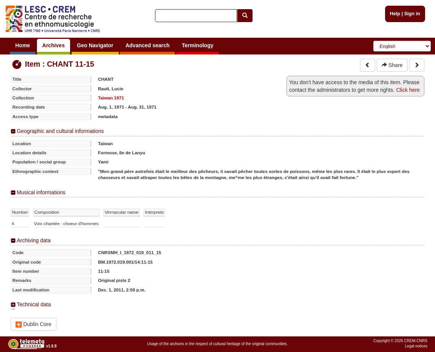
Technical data (34, 304)
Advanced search (147, 45)
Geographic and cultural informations (60, 131)
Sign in (412, 13)
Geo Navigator (95, 45)
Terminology (197, 45)
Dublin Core (33, 324)
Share (392, 65)
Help (395, 13)
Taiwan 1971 (111, 97)
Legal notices (416, 346)
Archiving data (34, 240)
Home (22, 45)
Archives (53, 45)
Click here (408, 90)
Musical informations (41, 192)
